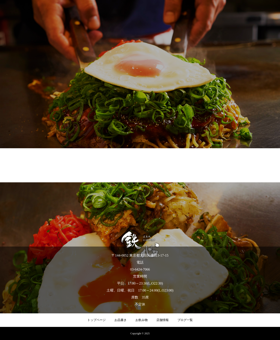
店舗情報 (162, 320)
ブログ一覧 (185, 320)
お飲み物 (141, 320)
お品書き (120, 320)
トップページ (96, 320)
